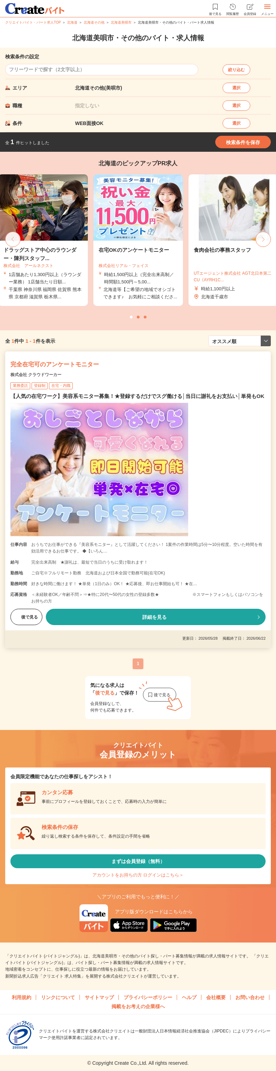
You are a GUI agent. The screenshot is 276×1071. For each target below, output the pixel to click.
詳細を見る (154, 617)
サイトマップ (99, 997)
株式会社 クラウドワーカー (35, 374)
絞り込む (236, 69)
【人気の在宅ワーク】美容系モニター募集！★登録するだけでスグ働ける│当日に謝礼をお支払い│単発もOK (137, 396)
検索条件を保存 (243, 142)
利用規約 (21, 997)
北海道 (72, 22)
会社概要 (216, 997)
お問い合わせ (250, 997)
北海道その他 (94, 22)
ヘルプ (189, 997)
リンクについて (58, 997)
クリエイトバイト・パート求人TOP (33, 22)
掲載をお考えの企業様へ (138, 1006)
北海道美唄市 (121, 22)
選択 (236, 87)
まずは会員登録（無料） (138, 861)
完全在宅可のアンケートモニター (54, 364)
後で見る (26, 617)
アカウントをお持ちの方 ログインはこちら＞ (138, 875)
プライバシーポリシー (148, 997)
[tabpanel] (138, 240)
